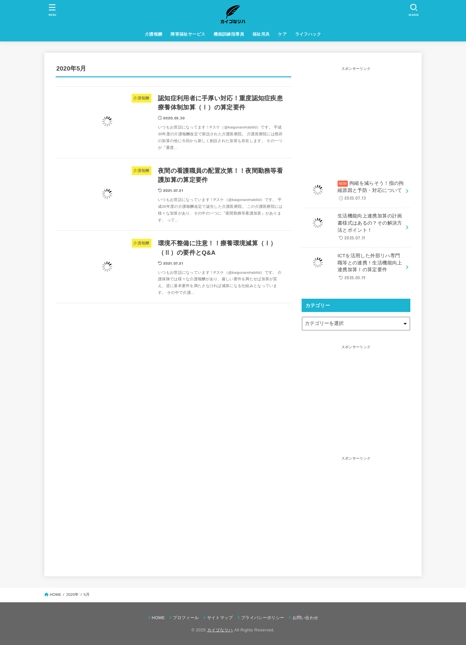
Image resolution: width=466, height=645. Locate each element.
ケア (282, 34)
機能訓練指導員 (229, 34)
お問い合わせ (305, 617)
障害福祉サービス (188, 34)
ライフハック (308, 34)
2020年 (72, 594)
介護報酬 (153, 34)
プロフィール (186, 617)
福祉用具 (261, 34)
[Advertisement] (356, 118)
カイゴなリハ (220, 630)
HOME (158, 617)
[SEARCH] (413, 10)
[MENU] (52, 10)
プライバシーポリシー (262, 617)
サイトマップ (220, 617)
